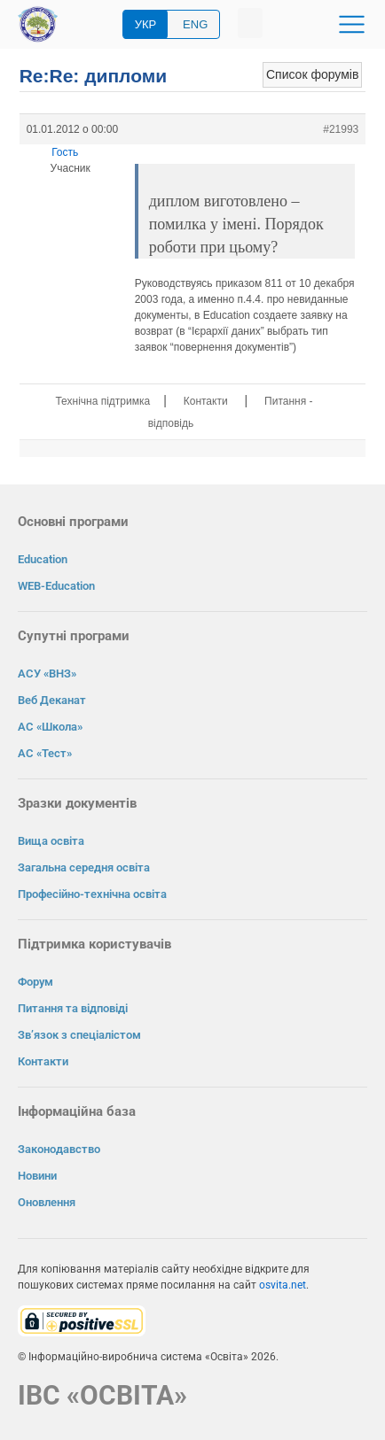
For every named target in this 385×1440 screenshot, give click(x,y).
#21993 (340, 129)
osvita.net (282, 1285)
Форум (35, 981)
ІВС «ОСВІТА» (102, 1395)
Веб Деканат (52, 700)
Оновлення (46, 1202)
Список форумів (312, 74)
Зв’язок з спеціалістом (79, 1034)
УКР (146, 24)
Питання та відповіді (73, 1008)
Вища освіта (51, 841)
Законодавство (59, 1149)
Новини (37, 1175)
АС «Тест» (45, 753)
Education (42, 559)
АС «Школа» (50, 726)
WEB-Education (56, 585)
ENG (195, 24)
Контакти (206, 401)
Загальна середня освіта (84, 867)
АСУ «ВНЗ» (47, 673)
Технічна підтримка (102, 401)
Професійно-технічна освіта (92, 894)
